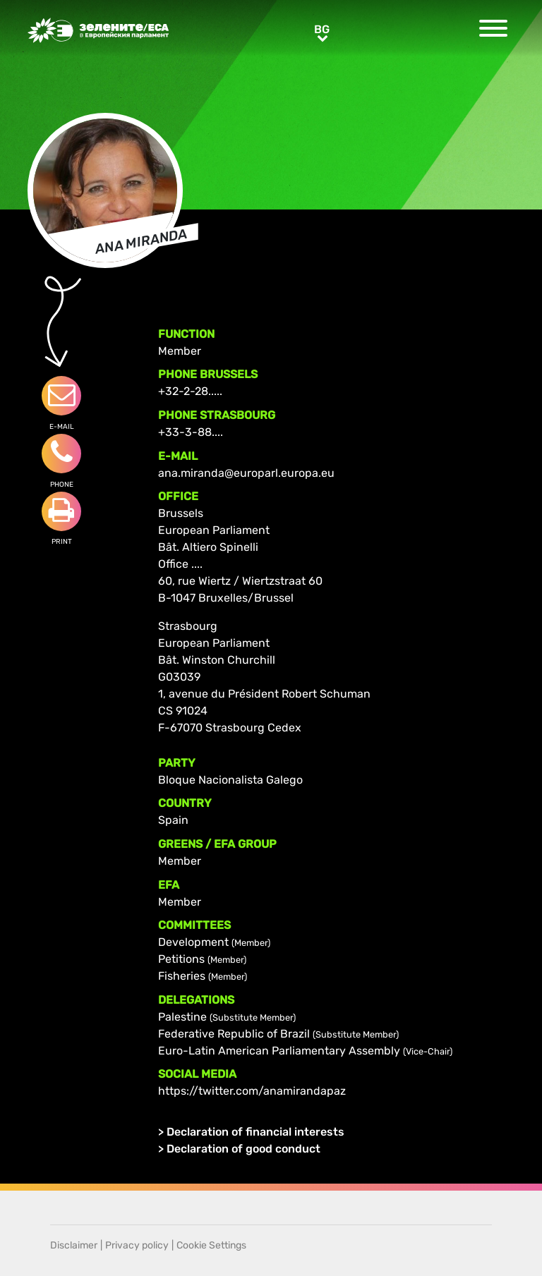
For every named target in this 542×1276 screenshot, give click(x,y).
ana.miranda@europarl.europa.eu (246, 473)
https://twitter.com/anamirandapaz (252, 1091)
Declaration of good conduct (243, 1148)
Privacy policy (137, 1245)
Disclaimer (73, 1245)
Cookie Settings (211, 1245)
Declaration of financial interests (255, 1131)
